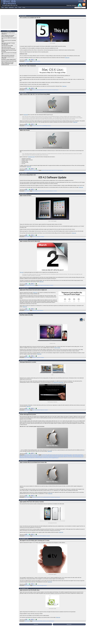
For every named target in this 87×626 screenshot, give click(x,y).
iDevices (82, 455)
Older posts (35, 624)
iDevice (79, 455)
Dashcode (54, 455)
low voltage (36, 456)
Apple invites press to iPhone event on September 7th (8, 33)
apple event (43, 285)
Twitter (47, 457)
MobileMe (44, 125)
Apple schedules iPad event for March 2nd (30, 241)
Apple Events (11, 7)
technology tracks (31, 156)
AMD (48, 454)
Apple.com (35, 292)
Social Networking (78, 456)
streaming (40, 585)
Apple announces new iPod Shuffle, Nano (29, 590)
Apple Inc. (31, 170)
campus (39, 455)
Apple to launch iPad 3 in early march (7, 55)
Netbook (61, 456)
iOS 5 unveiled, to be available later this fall (30, 17)
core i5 (45, 455)
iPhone (27, 456)
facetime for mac (35, 357)
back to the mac (30, 455)
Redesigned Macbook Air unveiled (28, 362)
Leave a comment (37, 61)
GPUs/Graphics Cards (71, 455)
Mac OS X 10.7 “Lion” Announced (28, 65)
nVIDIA (64, 456)
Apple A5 (34, 236)
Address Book (45, 454)
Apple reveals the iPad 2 (25, 195)
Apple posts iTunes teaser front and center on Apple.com (33, 289)
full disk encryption (35, 89)
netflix (38, 585)
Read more (67, 57)
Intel (22, 456)
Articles (6, 7)
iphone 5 (50, 170)
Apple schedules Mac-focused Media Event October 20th (33, 462)
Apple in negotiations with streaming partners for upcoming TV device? (7, 36)
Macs (59, 456)
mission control (51, 89)
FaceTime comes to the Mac (26, 315)
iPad (25, 456)
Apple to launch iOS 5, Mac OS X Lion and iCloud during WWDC (35, 94)
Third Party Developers (38, 457)
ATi (26, 455)
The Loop (21, 272)
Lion (33, 456)
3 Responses (41, 310)
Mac (36, 497)
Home (3, 7)
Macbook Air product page (58, 382)
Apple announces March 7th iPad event (8, 48)
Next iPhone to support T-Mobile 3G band (8, 59)
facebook (65, 455)
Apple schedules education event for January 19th (7, 57)
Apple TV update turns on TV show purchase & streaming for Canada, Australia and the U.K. (7, 63)
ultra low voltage (51, 457)
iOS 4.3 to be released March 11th (28, 174)
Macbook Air (51, 456)
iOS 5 (33, 61)
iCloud (33, 125)
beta (33, 455)
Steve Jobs (25, 457)
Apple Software (27, 61)
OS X (67, 456)
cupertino (47, 455)
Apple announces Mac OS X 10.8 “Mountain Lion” (8, 53)
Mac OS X (42, 456)
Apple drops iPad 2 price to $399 (7, 45)
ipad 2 (48, 170)
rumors (71, 456)
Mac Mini (39, 456)
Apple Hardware (27, 170)
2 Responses (56, 457)
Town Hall (44, 457)
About (16, 7)
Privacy (24, 7)
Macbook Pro (56, 456)
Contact (19, 7)
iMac (20, 456)
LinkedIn (30, 456)
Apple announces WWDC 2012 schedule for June (8, 38)
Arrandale (24, 455)
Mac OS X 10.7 (47, 456)
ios (23, 456)
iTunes (37, 310)
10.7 (42, 454)
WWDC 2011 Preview (25, 130)
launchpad (40, 89)
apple (54, 454)
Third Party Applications (31, 457)
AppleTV (34, 585)
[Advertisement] (43, 11)
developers (62, 455)
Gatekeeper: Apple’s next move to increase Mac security (8, 51)
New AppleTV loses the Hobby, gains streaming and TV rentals (34, 540)
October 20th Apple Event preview (28, 414)
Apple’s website (57, 347)
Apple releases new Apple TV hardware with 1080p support (8, 44)
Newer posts (69, 624)
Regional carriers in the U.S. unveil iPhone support (8, 41)
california (36, 455)
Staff (20, 15)
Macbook (45, 497)
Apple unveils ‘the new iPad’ (6, 47)
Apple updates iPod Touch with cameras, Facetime (32, 501)
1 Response (56, 89)
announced (26, 114)
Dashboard (51, 455)
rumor (69, 456)
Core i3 (42, 455)
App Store (42, 170)
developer (58, 455)
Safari (74, 456)
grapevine (76, 455)
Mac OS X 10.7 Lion (46, 89)
